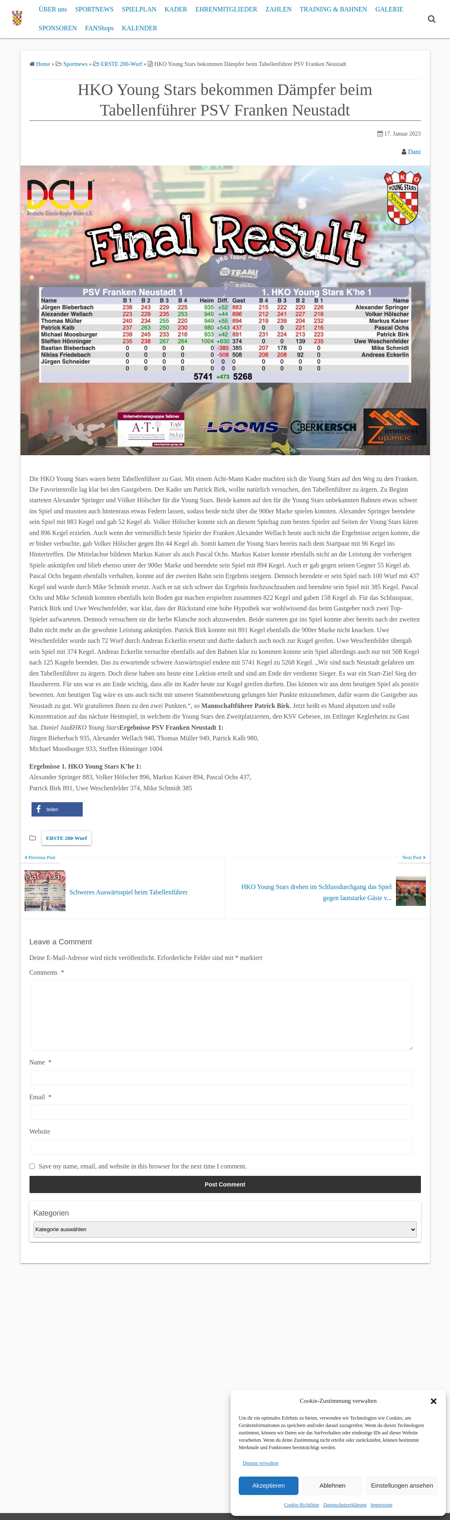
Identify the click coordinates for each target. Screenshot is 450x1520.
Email (40, 1109)
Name (40, 1074)
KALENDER (139, 28)
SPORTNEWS (94, 9)
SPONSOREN (57, 28)
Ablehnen (332, 1485)
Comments (46, 972)
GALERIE (389, 9)
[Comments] (222, 1021)
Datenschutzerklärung (344, 1505)
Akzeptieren (268, 1485)
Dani (414, 151)
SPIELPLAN (139, 9)
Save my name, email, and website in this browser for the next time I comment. (143, 1178)
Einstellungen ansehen (402, 1485)
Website (39, 1143)
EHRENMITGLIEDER (226, 9)
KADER (176, 9)
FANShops (99, 28)
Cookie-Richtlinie (301, 1505)
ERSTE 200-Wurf (66, 838)
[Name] (222, 1090)
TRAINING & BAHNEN (333, 9)
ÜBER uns (52, 9)
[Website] (222, 1159)
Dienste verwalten (260, 1463)
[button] (434, 1401)
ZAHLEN (278, 9)
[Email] (222, 1124)
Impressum (381, 1505)
